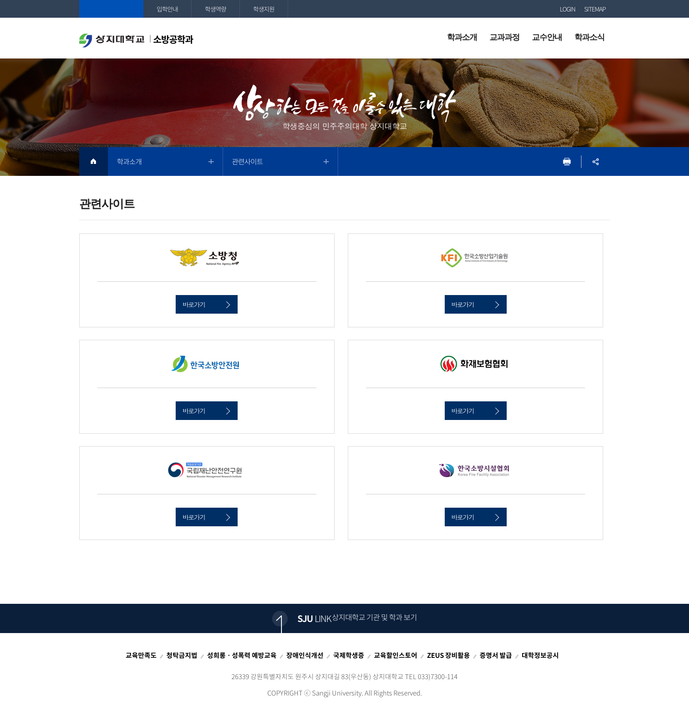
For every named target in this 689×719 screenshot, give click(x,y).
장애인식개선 (304, 655)
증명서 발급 (496, 655)
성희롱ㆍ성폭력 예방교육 (242, 655)
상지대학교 (111, 9)
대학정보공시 (540, 655)
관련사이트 (247, 161)
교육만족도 (141, 655)
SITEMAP (595, 8)
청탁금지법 (181, 655)
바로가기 (206, 304)
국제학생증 (348, 655)
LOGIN (567, 8)
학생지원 (263, 8)
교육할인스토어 (395, 655)
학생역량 (215, 8)
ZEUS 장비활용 (448, 655)
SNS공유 (595, 161)
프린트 (567, 161)
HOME (93, 161)
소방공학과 (136, 39)
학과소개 (129, 161)
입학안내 (167, 8)
